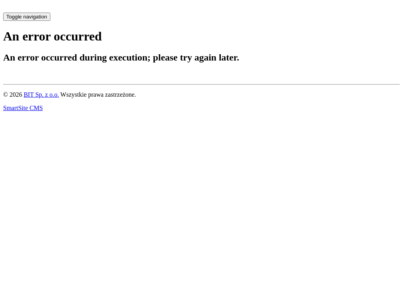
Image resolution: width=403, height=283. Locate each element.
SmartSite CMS (23, 108)
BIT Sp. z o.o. (41, 94)
